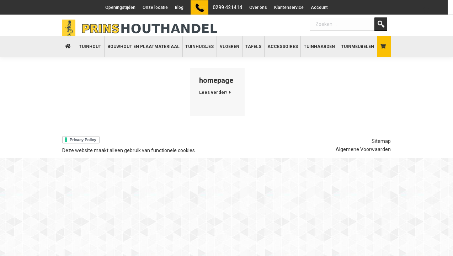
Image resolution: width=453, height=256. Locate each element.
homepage (216, 80)
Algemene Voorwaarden (363, 149)
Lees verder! (213, 92)
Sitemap (381, 141)
